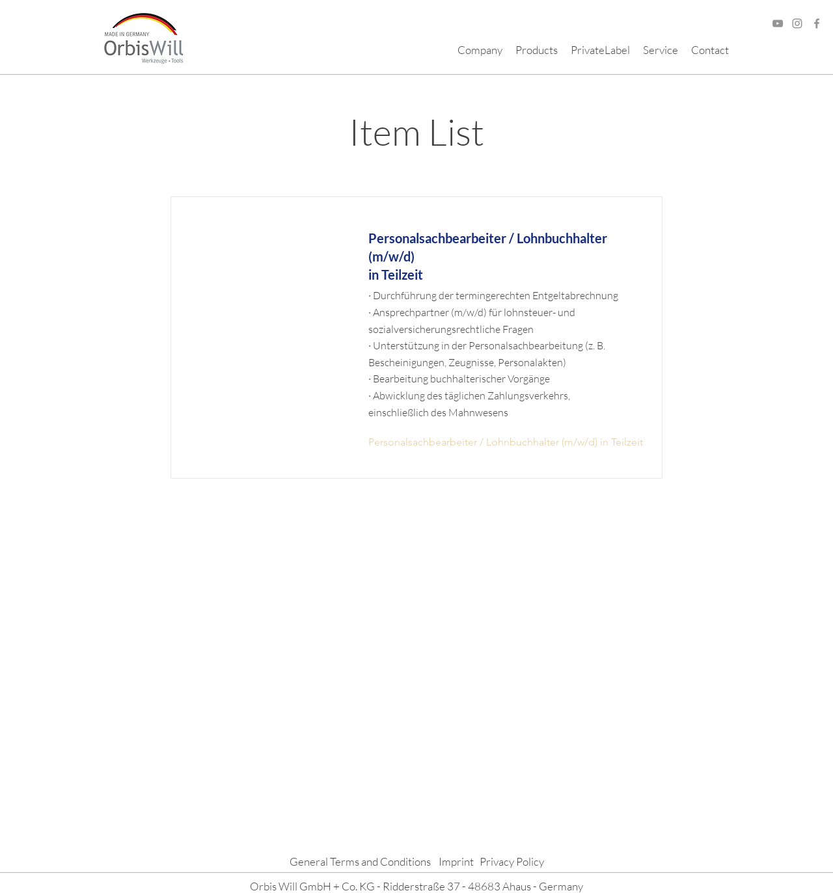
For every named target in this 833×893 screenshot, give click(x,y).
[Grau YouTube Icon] (777, 23)
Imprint (456, 861)
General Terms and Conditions (360, 861)
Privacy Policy (512, 861)
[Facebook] (816, 23)
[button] (480, 50)
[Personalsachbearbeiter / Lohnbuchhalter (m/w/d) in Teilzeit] (505, 442)
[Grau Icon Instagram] (797, 23)
